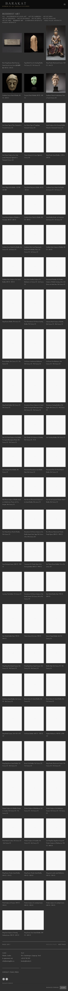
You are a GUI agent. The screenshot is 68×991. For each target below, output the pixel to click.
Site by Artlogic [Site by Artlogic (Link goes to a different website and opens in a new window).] (28, 986)
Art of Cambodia (34, 16)
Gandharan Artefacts (33, 20)
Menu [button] (64, 4)
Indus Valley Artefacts (52, 20)
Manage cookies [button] (7, 983)
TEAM (12, 972)
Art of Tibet (6, 20)
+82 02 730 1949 (25, 958)
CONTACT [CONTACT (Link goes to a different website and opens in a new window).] (5, 972)
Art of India (47, 16)
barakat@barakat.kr (26, 961)
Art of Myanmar (23, 18)
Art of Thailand (49, 18)
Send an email (7, 979)
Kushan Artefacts (9, 22)
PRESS (17, 972)
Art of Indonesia (8, 18)
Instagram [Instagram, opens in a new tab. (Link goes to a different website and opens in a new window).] (3, 979)
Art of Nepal (36, 18)
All (3, 16)
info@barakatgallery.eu (8, 961)
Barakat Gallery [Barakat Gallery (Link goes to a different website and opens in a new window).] (15, 4)
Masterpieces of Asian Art (16, 16)
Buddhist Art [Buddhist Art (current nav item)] (18, 20)
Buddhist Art (11, 14)
